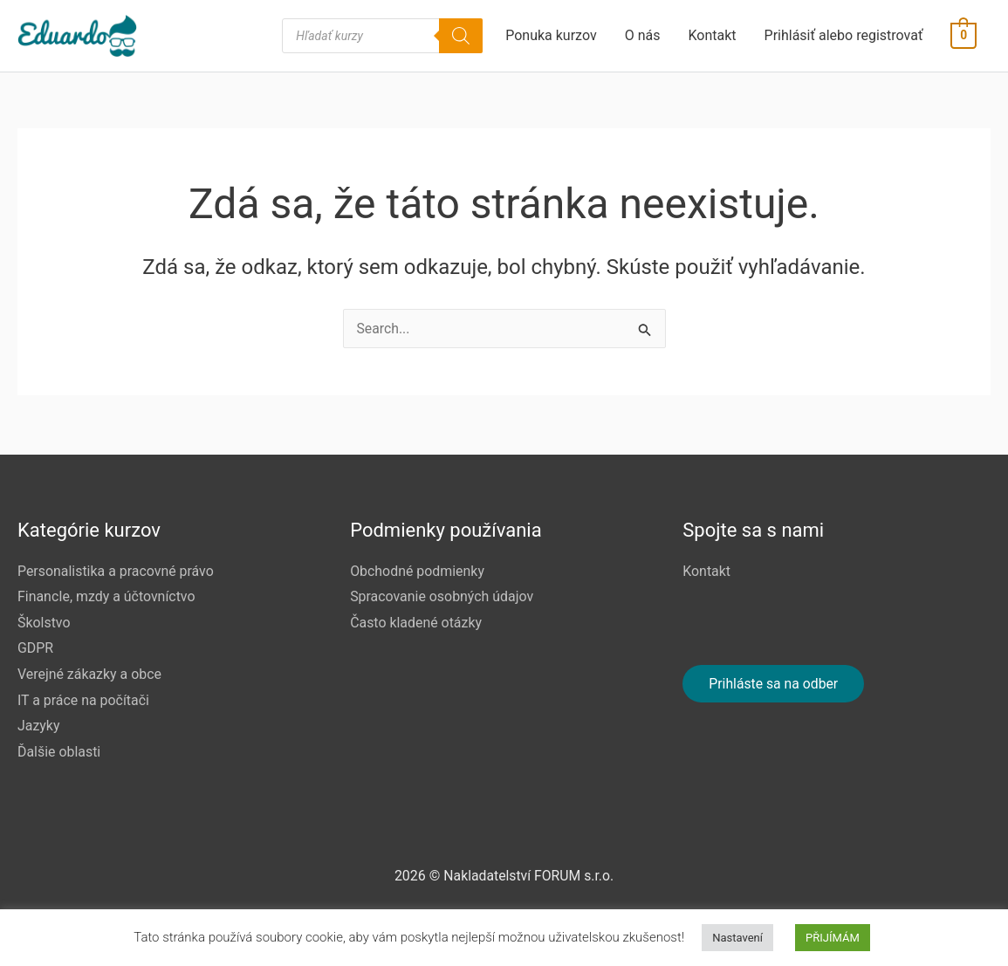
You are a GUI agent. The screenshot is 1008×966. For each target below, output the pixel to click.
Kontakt (713, 37)
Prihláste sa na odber (774, 683)
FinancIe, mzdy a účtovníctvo (106, 595)
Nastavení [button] (737, 937)
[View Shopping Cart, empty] (964, 37)
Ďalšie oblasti (59, 751)
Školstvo (44, 621)
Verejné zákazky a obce (89, 673)
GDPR (35, 648)
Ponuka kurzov (551, 37)
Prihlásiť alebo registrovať (844, 37)
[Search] (461, 37)
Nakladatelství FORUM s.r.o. (528, 875)
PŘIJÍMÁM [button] (833, 937)
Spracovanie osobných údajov (442, 595)
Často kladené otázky (416, 621)
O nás (643, 37)
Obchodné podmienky (417, 570)
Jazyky (38, 725)
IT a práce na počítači (83, 699)
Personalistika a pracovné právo (116, 570)
